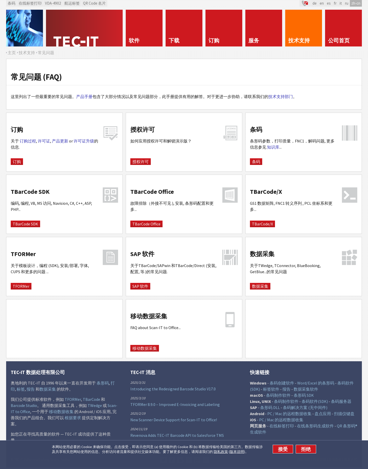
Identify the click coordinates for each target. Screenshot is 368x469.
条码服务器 (341, 401)
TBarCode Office (146, 223)
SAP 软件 (140, 286)
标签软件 (271, 389)
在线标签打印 (30, 3)
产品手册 (84, 96)
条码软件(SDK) (315, 401)
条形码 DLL (270, 407)
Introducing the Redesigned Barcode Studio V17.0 (173, 388)
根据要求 (73, 417)
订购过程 (28, 140)
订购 (17, 161)
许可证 (44, 140)
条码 (11, 3)
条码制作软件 (278, 395)
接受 (283, 449)
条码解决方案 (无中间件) (305, 407)
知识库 (273, 147)
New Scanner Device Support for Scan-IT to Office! (173, 419)
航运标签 (72, 3)
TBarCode (91, 399)
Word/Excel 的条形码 (315, 383)
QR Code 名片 (94, 3)
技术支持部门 (280, 96)
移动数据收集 (61, 411)
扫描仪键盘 (344, 413)
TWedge (95, 405)
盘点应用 (323, 413)
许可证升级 (84, 140)
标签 (21, 389)
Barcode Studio (24, 405)
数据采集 (260, 286)
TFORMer (21, 286)
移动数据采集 (144, 348)
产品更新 (60, 140)
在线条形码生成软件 (315, 425)
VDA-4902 (53, 3)
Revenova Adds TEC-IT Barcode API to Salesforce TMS (177, 435)
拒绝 (306, 449)
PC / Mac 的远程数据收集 (289, 413)
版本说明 (237, 451)
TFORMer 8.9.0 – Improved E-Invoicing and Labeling (175, 404)
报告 (31, 389)
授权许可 (140, 161)
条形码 (103, 383)
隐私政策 (221, 451)
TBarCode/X (262, 223)
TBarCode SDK (25, 223)
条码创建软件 (282, 383)
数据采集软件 (306, 389)
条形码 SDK (304, 395)
